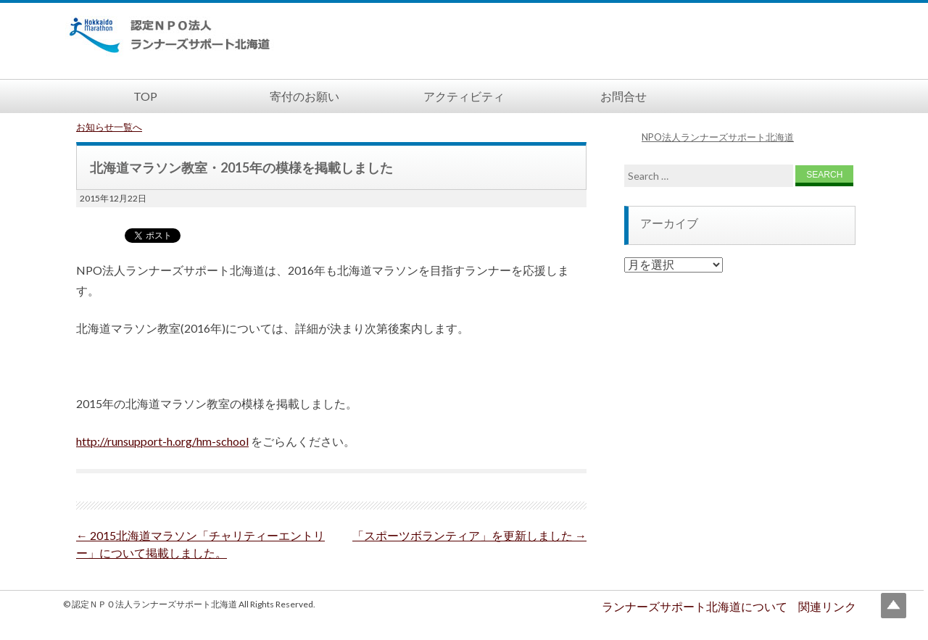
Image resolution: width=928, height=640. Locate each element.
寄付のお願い (304, 96)
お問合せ (623, 96)
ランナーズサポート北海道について (694, 606)
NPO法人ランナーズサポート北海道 (718, 137)
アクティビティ (464, 96)
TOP (145, 96)
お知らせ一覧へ (109, 127)
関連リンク (827, 606)
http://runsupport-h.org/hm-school (162, 441)
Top (893, 605)
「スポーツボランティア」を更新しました (469, 535)
